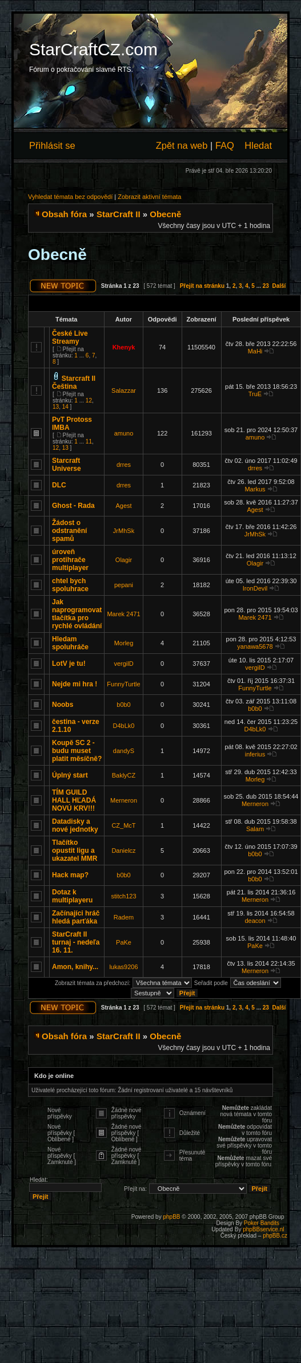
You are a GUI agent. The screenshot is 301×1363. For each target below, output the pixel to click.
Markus (254, 489)
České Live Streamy (70, 337)
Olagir (123, 559)
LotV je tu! (69, 664)
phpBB (171, 1217)
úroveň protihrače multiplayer (70, 560)
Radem (124, 917)
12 (89, 400)
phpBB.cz (275, 1235)
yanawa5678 (254, 646)
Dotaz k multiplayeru (72, 896)
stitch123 (123, 896)
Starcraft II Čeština (73, 382)
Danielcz (123, 850)
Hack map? (70, 875)
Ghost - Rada (73, 506)
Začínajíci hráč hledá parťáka (75, 917)
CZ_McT (123, 825)
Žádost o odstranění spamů (69, 531)
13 (56, 407)
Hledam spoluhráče (70, 643)
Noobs (62, 705)
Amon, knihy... (75, 967)
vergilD (123, 663)
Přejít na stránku (202, 286)
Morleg (124, 643)
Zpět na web (182, 145)
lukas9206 (123, 966)
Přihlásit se (52, 145)
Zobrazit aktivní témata (149, 196)
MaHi (255, 351)
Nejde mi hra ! (74, 684)
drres (124, 464)
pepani (123, 584)
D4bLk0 (124, 725)
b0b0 (123, 704)
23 (266, 286)
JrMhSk (123, 530)
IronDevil (255, 588)
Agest (123, 505)
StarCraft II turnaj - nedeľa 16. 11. (75, 942)
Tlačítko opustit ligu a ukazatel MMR (74, 850)
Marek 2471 (123, 614)
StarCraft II (119, 214)
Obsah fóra (64, 214)
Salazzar (123, 390)
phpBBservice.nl (263, 1229)
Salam (255, 828)
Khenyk (124, 347)
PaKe (123, 942)
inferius (255, 754)
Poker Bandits (261, 1223)
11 (89, 441)
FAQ (224, 145)
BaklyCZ (124, 775)
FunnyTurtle (123, 684)
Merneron (123, 800)
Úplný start (70, 775)
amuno (124, 433)
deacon (254, 920)
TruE (255, 393)
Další (279, 286)
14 (65, 407)
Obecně (165, 214)
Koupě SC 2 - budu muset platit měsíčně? (77, 751)
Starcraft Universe (66, 465)
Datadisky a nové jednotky (75, 825)
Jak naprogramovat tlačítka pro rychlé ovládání (77, 614)
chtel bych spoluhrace (70, 585)
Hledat (258, 145)
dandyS (123, 750)
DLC (59, 485)
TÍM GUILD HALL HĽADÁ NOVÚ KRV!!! (74, 800)
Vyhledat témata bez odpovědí (70, 196)
